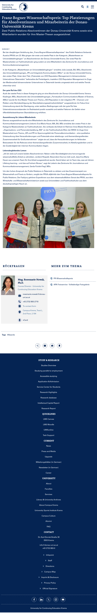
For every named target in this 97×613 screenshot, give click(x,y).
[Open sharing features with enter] (37, 345)
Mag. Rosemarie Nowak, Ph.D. (31, 281)
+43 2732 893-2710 (28, 301)
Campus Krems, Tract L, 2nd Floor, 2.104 (30, 312)
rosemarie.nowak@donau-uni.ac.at (31, 295)
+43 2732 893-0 (48, 548)
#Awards (11, 334)
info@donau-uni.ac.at (49, 545)
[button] (31, 320)
